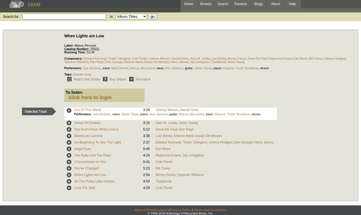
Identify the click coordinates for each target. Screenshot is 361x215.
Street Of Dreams (87, 123)
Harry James (179, 62)
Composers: (73, 58)
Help (292, 4)
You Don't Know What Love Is (96, 129)
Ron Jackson (174, 68)
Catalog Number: (77, 49)
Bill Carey (315, 58)
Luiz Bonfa (218, 58)
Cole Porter (140, 58)
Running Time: (75, 52)
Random (240, 4)
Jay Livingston (200, 62)
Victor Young (236, 62)
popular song (82, 74)
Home (188, 4)
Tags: (68, 74)
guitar (189, 68)
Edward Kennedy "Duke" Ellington (106, 58)
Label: (69, 45)
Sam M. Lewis (200, 58)
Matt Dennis (119, 68)
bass (160, 68)
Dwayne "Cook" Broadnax (240, 68)
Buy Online (113, 79)
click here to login (90, 97)
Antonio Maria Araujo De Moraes (146, 62)
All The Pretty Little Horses (94, 181)
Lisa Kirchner (92, 68)
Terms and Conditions (210, 210)
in (111, 17)
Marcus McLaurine (142, 68)
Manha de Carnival (88, 136)
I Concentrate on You (90, 162)
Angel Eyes (82, 149)
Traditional (218, 62)
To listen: (74, 92)
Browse (206, 4)
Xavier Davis (203, 68)
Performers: (73, 68)
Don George (113, 62)
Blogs (258, 4)
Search (223, 4)
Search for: (11, 17)
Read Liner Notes (82, 79)
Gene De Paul (257, 58)
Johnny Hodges (334, 58)
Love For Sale (84, 188)
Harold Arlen (180, 58)
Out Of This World (87, 110)
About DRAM (144, 210)
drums (264, 68)
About (275, 4)
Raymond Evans (280, 58)
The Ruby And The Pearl (92, 155)
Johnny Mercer (159, 58)
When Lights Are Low (90, 175)
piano (217, 68)
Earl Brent (300, 58)
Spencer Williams (76, 62)
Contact (162, 210)
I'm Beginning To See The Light (97, 142)
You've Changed (86, 168)
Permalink (139, 79)
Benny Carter (237, 58)
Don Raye (97, 62)
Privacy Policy (180, 210)
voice (106, 68)
